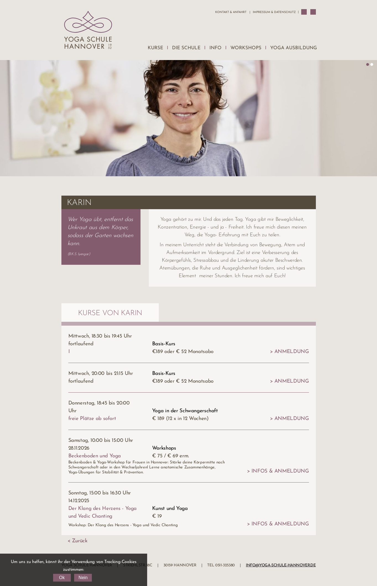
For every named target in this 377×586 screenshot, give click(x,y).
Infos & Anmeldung (280, 471)
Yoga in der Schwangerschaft (185, 411)
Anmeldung (291, 351)
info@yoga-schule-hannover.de (281, 565)
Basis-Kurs (163, 344)
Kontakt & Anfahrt (230, 12)
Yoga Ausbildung (293, 48)
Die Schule (186, 48)
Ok (61, 577)
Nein (83, 577)
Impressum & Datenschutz (274, 12)
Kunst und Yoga (170, 508)
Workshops (245, 48)
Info (215, 48)
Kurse (155, 48)
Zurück (79, 541)
